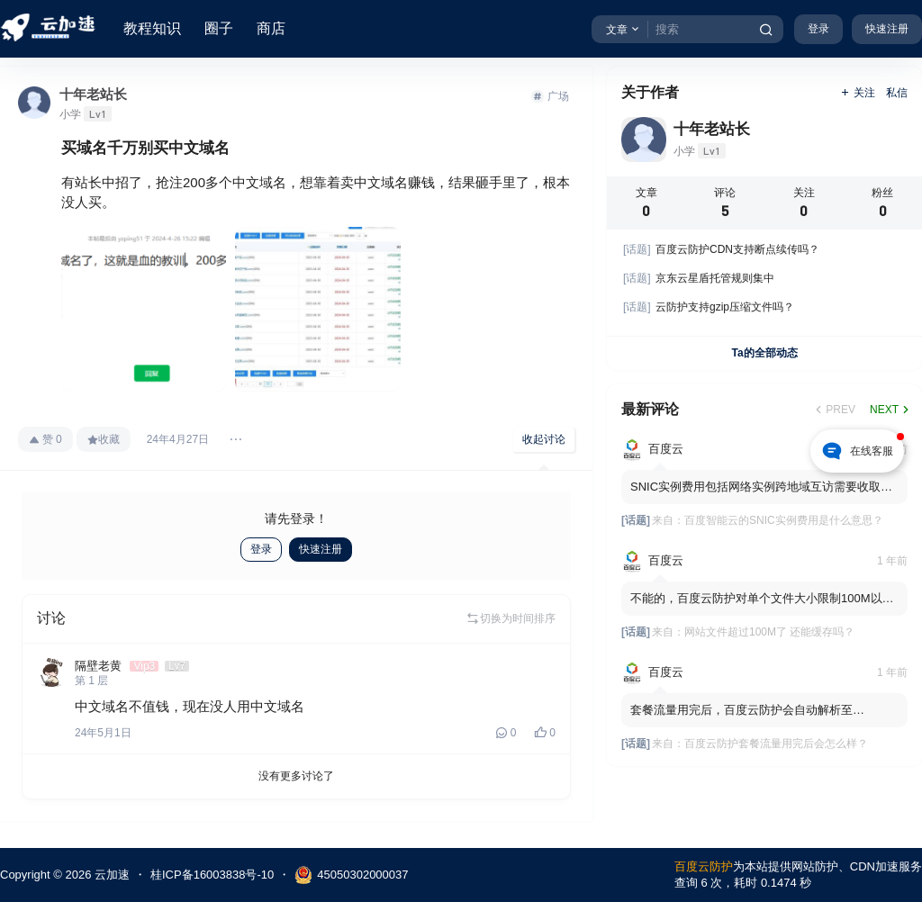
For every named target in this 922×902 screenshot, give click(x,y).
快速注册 (886, 29)
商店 (271, 28)
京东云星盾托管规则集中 (698, 278)
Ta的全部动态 (764, 353)
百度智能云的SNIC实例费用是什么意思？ (783, 520)
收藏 (103, 439)
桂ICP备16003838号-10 (212, 874)
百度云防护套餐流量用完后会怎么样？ (776, 743)
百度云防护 (703, 866)
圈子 (218, 28)
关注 (857, 92)
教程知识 (152, 28)
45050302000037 (351, 875)
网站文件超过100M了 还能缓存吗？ (769, 632)
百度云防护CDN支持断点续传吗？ (721, 249)
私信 (897, 92)
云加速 (110, 874)
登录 (818, 29)
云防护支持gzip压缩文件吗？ (708, 307)
